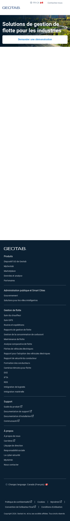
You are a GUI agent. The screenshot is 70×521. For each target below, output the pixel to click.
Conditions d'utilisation (51, 507)
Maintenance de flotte (14, 339)
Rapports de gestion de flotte (17, 330)
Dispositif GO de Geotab (15, 261)
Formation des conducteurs (17, 363)
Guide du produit (13, 406)
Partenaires (9, 280)
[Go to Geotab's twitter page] (16, 493)
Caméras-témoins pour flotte (17, 368)
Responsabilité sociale (14, 450)
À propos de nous (12, 436)
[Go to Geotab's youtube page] (34, 493)
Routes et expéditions (14, 325)
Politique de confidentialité (18, 501)
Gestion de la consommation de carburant (24, 334)
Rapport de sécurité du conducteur (20, 358)
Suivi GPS (8, 320)
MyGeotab (9, 266)
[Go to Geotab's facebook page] (7, 493)
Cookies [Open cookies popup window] (41, 502)
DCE (6, 372)
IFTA (6, 377)
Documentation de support (18, 411)
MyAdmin (8, 460)
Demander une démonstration (35, 39)
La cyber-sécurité (12, 455)
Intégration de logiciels (14, 387)
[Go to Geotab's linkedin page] (25, 493)
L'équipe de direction (13, 445)
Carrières (9, 440)
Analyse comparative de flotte (18, 344)
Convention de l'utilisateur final (20, 507)
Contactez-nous (55, 3)
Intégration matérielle (14, 391)
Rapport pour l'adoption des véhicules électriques (27, 353)
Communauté (12, 421)
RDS (6, 382)
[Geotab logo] (11, 10)
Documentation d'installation (19, 416)
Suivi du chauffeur (12, 315)
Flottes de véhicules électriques (18, 349)
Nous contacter (11, 464)
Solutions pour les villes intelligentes (21, 300)
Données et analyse (13, 276)
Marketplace (10, 271)
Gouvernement (11, 295)
